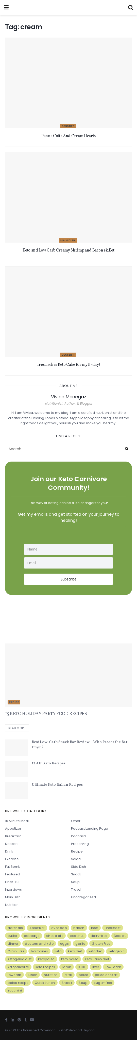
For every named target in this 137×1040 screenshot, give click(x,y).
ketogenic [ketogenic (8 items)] (117, 952)
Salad (76, 859)
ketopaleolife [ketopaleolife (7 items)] (18, 967)
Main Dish (67, 240)
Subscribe (68, 579)
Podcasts (79, 836)
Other (75, 821)
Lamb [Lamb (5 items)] (66, 967)
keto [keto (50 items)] (58, 952)
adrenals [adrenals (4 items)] (15, 928)
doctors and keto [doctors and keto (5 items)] (39, 944)
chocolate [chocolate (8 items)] (54, 936)
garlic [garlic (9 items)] (80, 944)
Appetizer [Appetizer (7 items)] (37, 928)
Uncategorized (83, 897)
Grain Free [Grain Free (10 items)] (16, 952)
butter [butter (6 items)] (12, 936)
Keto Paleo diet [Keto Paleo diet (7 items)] (97, 959)
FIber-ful (12, 882)
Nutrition (12, 905)
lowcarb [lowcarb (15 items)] (14, 975)
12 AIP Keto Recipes (48, 763)
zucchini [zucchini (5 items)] (15, 991)
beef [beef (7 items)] (94, 928)
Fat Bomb (13, 866)
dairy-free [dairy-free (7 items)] (99, 936)
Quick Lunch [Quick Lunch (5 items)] (45, 983)
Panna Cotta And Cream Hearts (68, 136)
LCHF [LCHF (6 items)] (82, 967)
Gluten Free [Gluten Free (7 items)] (101, 944)
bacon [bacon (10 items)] (78, 928)
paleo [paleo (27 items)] (83, 975)
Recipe (14, 702)
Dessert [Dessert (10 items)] (120, 936)
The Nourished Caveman (36, 1030)
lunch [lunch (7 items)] (33, 975)
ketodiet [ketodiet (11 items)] (95, 952)
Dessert (68, 126)
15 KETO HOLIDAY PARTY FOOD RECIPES (46, 714)
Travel (76, 889)
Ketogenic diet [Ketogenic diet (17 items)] (19, 959)
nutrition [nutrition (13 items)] (51, 975)
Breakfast (13, 836)
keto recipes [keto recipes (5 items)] (45, 967)
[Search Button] (127, 449)
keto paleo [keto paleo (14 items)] (69, 959)
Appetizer (13, 828)
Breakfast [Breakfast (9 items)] (113, 928)
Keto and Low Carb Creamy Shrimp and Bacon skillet (68, 250)
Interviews (13, 889)
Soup (75, 882)
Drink (9, 851)
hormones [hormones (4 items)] (39, 952)
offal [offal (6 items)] (68, 975)
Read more (17, 729)
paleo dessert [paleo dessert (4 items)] (106, 975)
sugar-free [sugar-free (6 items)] (103, 983)
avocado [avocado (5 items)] (59, 928)
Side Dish (78, 866)
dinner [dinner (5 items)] (13, 944)
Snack (76, 874)
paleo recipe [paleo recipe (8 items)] (18, 983)
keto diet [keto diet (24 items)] (75, 952)
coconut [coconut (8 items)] (77, 936)
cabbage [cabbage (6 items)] (32, 936)
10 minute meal (17, 821)
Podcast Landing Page (89, 828)
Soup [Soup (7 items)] (83, 983)
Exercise (12, 859)
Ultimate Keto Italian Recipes (57, 785)
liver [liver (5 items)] (95, 967)
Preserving (80, 844)
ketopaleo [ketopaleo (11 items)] (46, 959)
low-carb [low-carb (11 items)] (113, 967)
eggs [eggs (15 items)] (64, 944)
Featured (12, 874)
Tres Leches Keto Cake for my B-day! (68, 365)
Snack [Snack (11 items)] (67, 983)
